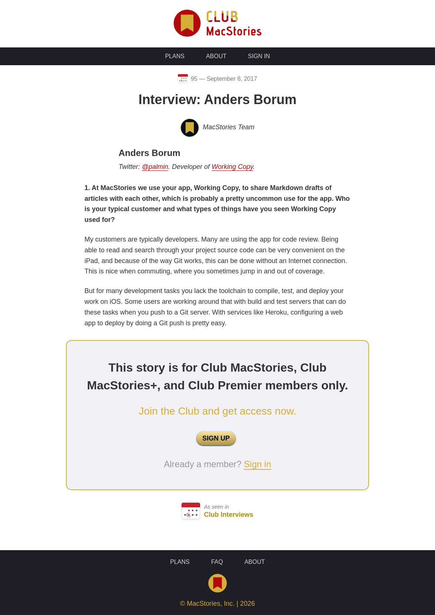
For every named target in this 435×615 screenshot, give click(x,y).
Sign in (257, 464)
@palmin (155, 166)
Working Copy (232, 166)
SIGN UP (216, 438)
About (216, 56)
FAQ (217, 562)
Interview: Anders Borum (218, 99)
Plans (174, 56)
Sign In (259, 56)
